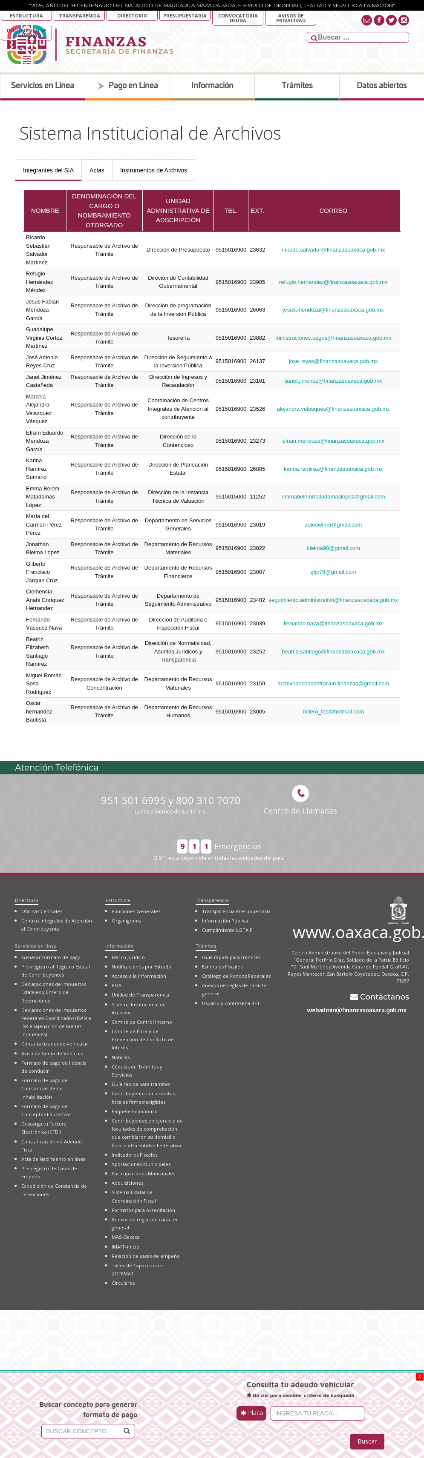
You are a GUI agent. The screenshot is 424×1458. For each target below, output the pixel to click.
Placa (252, 1413)
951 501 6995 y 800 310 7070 (171, 804)
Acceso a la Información (139, 976)
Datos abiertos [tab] (382, 86)
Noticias (121, 1057)
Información (119, 945)
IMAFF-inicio (125, 1246)
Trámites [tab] (297, 86)
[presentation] (48, 170)
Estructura (26, 15)
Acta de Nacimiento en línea (53, 1159)
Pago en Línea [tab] (127, 86)
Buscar (367, 1441)
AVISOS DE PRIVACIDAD (291, 17)
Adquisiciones (127, 1183)
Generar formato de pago (51, 957)
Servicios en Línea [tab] (42, 86)
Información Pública (225, 920)
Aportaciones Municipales (141, 1164)
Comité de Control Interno (142, 1022)
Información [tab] (212, 86)
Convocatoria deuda (238, 17)
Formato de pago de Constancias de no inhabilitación (44, 1088)
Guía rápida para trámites (141, 1084)
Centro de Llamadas (300, 800)
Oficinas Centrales (41, 911)
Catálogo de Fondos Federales (236, 976)
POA (116, 985)
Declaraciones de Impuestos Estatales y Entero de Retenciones (53, 992)
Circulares (123, 1283)
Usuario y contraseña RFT (231, 1003)
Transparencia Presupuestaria (236, 911)
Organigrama (126, 920)
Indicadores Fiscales (134, 1155)
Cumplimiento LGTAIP (227, 930)
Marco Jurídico (128, 957)
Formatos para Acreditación (143, 1210)
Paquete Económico (135, 1111)
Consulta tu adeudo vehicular (54, 1043)
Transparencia (79, 15)
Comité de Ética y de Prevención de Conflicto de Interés (143, 1039)
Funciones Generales (136, 911)
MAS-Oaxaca (126, 1237)
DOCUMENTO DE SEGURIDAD (26, 32)
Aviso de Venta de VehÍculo (52, 1053)
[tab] (48, 170)
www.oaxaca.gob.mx (351, 930)
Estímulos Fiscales (222, 966)
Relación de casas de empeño (146, 1256)
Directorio (132, 15)
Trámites (206, 945)
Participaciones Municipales (143, 1173)
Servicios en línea (36, 945)
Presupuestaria (185, 15)
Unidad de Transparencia (140, 994)
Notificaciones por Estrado (141, 966)
